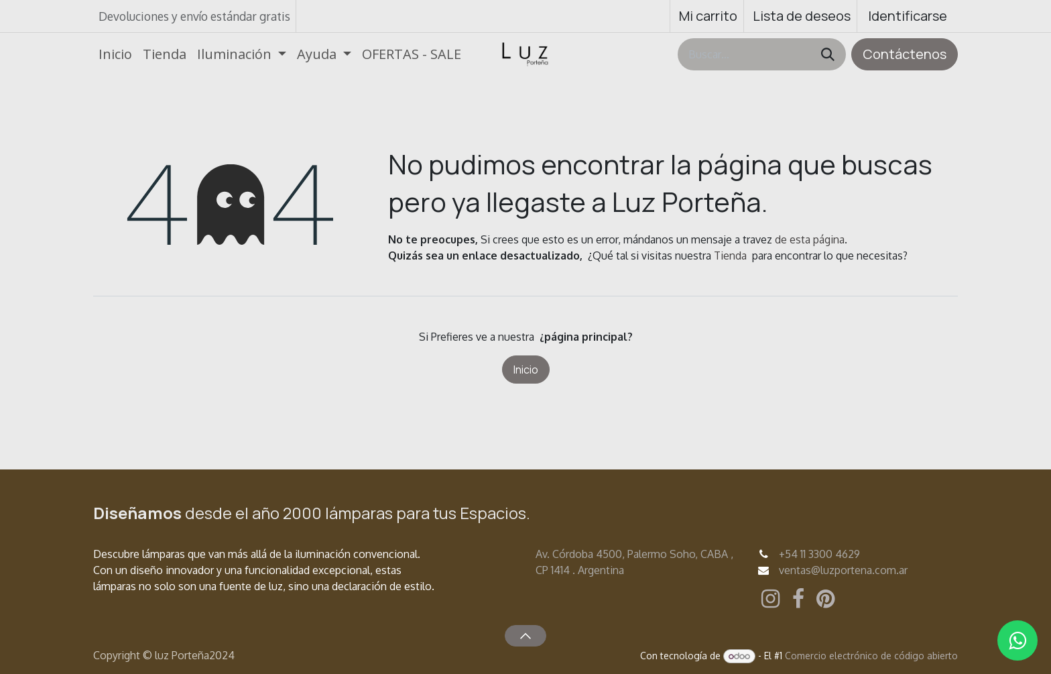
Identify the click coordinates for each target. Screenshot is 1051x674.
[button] (525, 636)
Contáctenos (904, 54)
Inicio (525, 369)
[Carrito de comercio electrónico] (706, 16)
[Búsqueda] (828, 54)
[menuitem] (115, 54)
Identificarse (907, 16)
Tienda (730, 255)
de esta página (810, 239)
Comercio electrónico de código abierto (871, 655)
